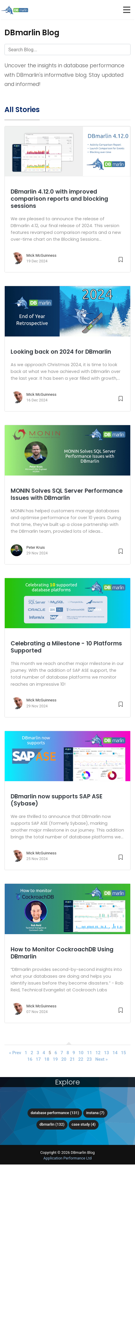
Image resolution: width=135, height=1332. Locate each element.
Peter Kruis (35, 547)
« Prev (15, 1052)
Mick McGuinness (41, 255)
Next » (101, 1059)
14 (115, 1052)
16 (29, 1059)
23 (89, 1059)
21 (72, 1059)
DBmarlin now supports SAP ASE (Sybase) (56, 800)
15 (123, 1052)
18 (46, 1059)
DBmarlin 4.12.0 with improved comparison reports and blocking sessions (59, 199)
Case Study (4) (84, 1124)
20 (63, 1059)
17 (38, 1059)
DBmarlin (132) (52, 1124)
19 (55, 1059)
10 (80, 1052)
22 (80, 1059)
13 (106, 1052)
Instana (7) (95, 1113)
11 (89, 1052)
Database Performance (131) (54, 1113)
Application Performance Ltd (68, 1158)
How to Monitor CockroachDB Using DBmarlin (62, 953)
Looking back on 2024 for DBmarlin (61, 352)
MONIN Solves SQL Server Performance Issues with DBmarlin (67, 494)
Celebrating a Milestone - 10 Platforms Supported (66, 647)
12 (97, 1052)
